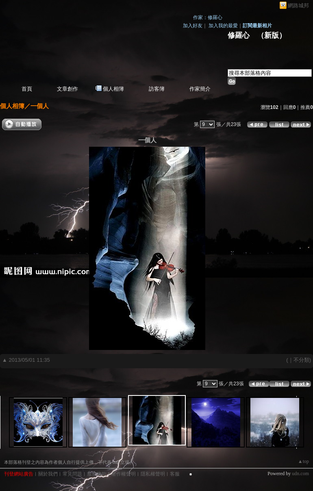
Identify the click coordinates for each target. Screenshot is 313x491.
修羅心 (239, 35)
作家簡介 (200, 89)
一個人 (39, 105)
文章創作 (67, 89)
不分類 (301, 360)
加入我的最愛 (223, 25)
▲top (303, 461)
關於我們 (48, 474)
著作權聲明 (123, 474)
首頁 (27, 89)
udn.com (300, 473)
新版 (271, 35)
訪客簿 (157, 89)
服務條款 (97, 474)
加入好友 (192, 25)
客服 (175, 474)
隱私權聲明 (153, 474)
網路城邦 (298, 5)
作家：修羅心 (207, 17)
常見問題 (72, 474)
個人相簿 (113, 89)
